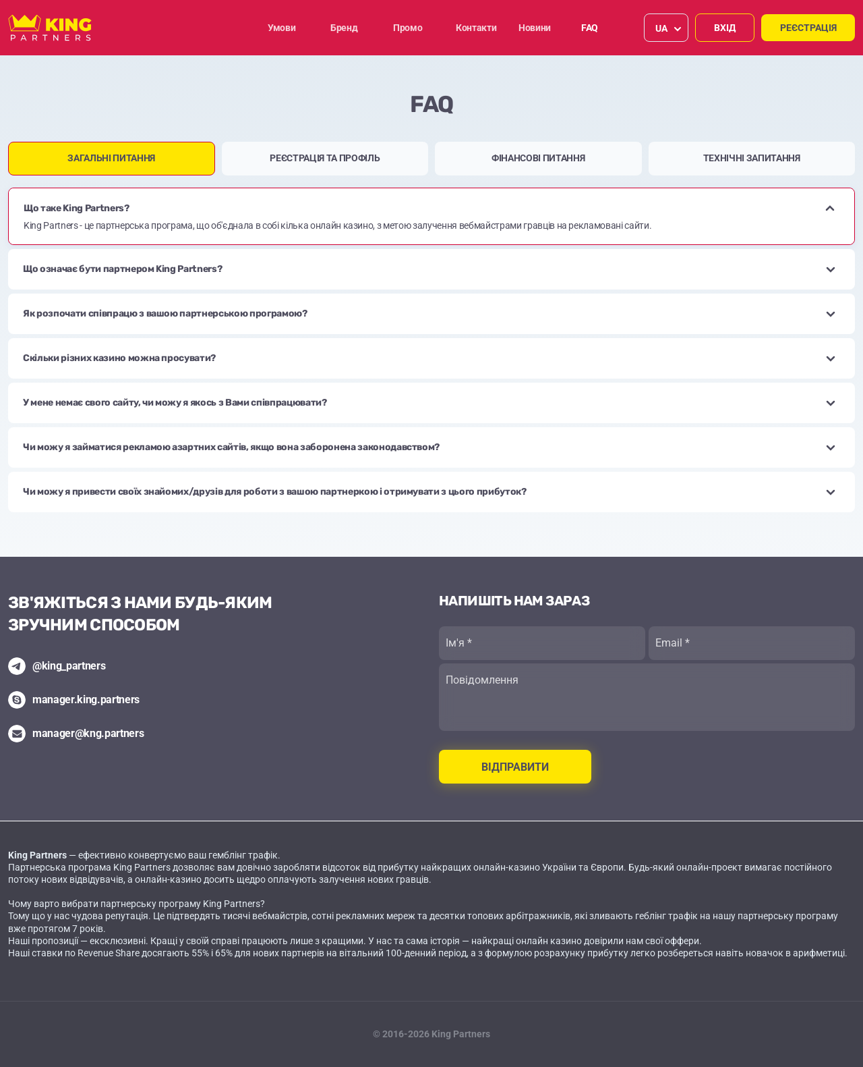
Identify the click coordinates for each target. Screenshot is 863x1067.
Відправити (515, 767)
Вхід (725, 27)
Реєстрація (808, 27)
